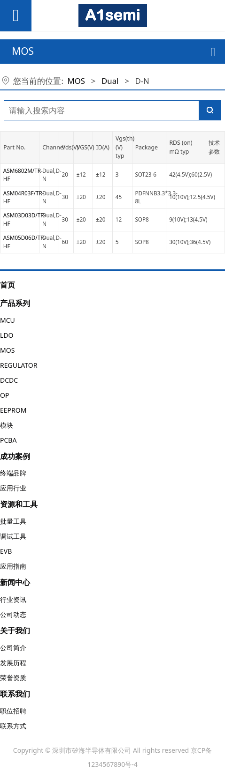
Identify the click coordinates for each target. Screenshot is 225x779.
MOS (76, 80)
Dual (109, 80)
